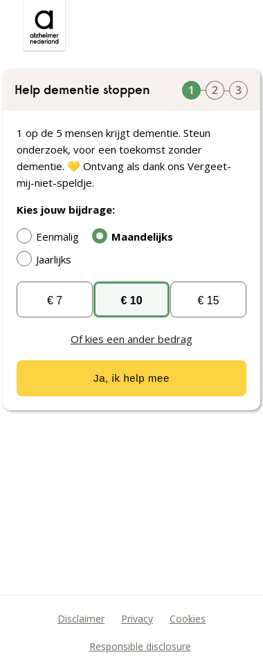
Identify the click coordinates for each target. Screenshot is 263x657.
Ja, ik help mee (131, 378)
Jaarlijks (47, 258)
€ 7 (54, 300)
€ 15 (208, 300)
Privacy (137, 618)
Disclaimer (81, 618)
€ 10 (131, 300)
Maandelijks (136, 235)
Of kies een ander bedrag (131, 339)
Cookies (188, 618)
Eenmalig (51, 235)
